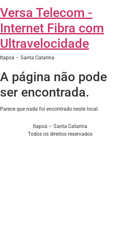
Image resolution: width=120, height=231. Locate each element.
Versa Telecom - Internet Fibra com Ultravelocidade (52, 28)
